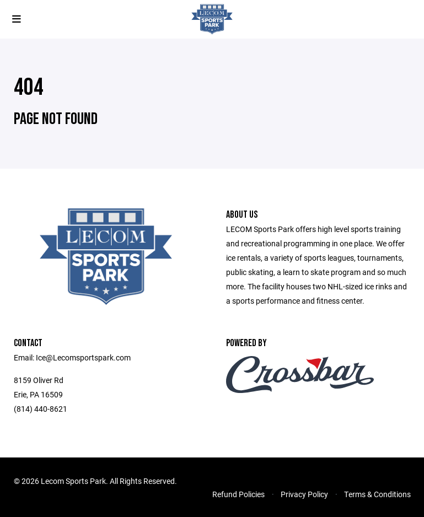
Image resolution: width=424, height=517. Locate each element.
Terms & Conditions (377, 494)
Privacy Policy (304, 494)
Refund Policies (238, 494)
